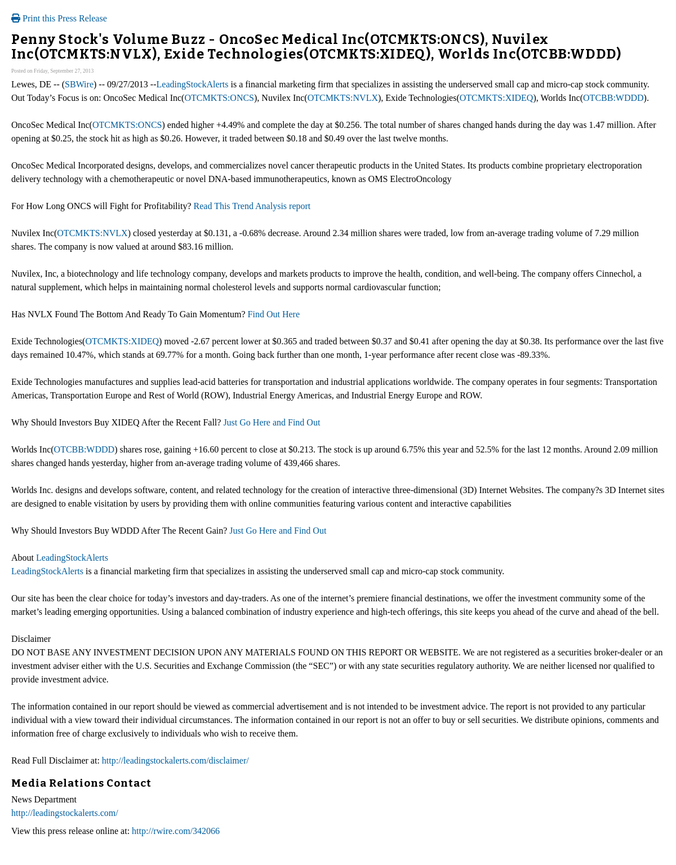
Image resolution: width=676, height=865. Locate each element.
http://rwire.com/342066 (176, 831)
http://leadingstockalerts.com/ (64, 813)
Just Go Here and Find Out (270, 422)
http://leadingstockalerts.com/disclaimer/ (175, 760)
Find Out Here (273, 314)
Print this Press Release (59, 18)
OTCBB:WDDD (613, 98)
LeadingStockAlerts (193, 84)
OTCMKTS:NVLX (343, 98)
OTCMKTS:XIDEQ (496, 98)
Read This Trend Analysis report (252, 206)
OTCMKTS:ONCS (219, 98)
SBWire (79, 84)
